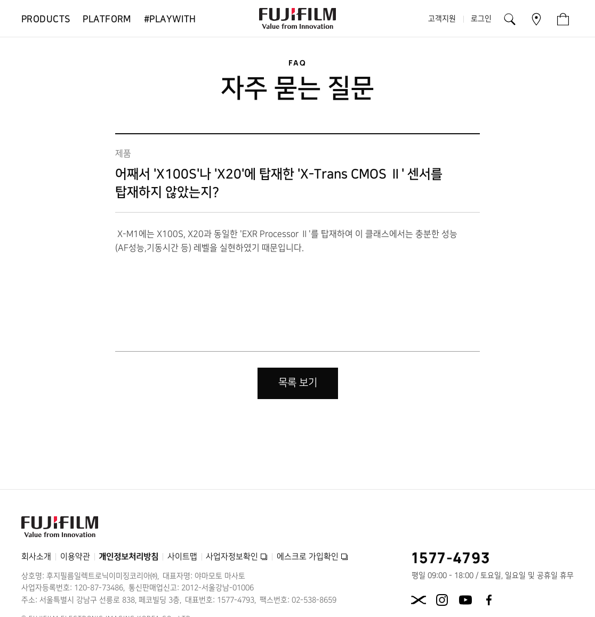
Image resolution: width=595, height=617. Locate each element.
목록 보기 (297, 382)
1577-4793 (451, 557)
